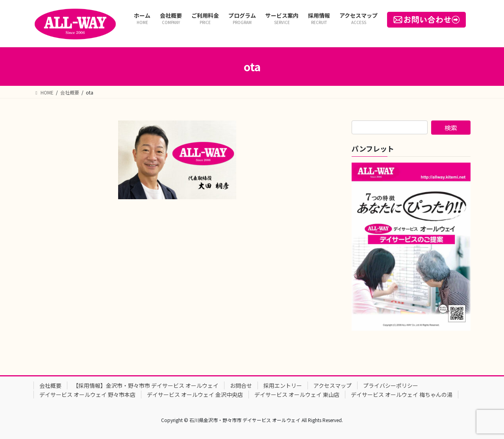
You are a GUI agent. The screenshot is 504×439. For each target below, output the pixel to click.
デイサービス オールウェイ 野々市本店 (87, 394)
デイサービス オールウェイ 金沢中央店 (195, 394)
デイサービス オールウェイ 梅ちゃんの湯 (401, 394)
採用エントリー (282, 385)
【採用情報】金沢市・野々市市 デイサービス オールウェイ (146, 385)
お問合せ (241, 385)
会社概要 (50, 385)
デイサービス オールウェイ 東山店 (296, 394)
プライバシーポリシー (390, 385)
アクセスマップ (332, 385)
